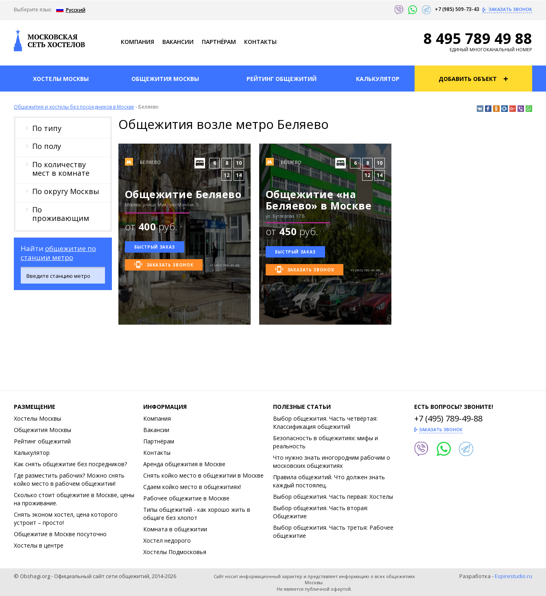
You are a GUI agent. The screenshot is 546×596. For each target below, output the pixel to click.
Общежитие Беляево (183, 194)
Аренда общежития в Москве (184, 464)
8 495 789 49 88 (478, 38)
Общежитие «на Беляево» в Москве (319, 199)
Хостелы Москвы (37, 418)
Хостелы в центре (38, 545)
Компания (137, 42)
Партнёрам (219, 42)
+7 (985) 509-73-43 (457, 9)
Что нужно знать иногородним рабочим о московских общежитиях (331, 461)
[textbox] (68, 276)
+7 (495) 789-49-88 (448, 419)
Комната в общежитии (175, 529)
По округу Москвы (65, 191)
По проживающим (60, 214)
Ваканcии (178, 42)
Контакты (260, 42)
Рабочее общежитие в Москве (186, 498)
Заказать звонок (509, 9)
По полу (46, 146)
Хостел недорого (167, 540)
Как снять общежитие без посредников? (70, 464)
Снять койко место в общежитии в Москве (203, 475)
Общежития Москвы (42, 430)
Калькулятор (32, 452)
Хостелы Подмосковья (174, 552)
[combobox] (63, 275)
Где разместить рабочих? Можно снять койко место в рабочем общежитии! (69, 479)
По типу (46, 128)
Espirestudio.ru (513, 576)
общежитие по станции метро (58, 253)
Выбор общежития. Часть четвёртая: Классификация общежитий (325, 422)
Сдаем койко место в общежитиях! (192, 487)
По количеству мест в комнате (61, 168)
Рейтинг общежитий (42, 441)
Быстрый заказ (154, 247)
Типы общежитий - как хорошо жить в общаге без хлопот (196, 514)
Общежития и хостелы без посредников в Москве (74, 106)
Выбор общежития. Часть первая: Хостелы (333, 496)
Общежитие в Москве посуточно (60, 534)
